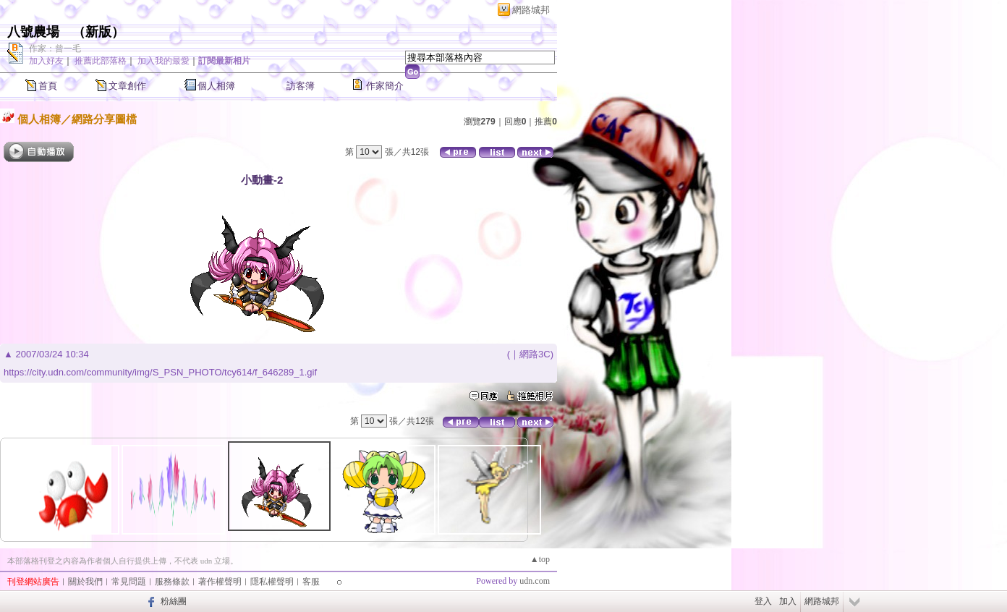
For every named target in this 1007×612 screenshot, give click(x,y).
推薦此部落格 (101, 61)
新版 (98, 32)
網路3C (535, 354)
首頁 (47, 85)
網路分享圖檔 (104, 119)
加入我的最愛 (163, 61)
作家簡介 (385, 85)
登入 (763, 601)
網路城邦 (531, 9)
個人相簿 (216, 85)
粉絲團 (174, 601)
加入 (787, 601)
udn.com (534, 581)
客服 (311, 582)
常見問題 (128, 582)
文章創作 (127, 85)
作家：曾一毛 (55, 48)
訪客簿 (300, 85)
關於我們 (85, 582)
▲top (540, 559)
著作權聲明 (220, 582)
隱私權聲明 (272, 582)
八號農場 (33, 32)
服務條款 (172, 582)
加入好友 (46, 61)
